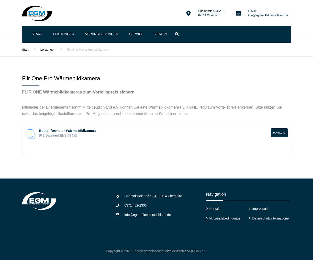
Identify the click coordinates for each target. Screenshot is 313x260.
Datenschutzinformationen (271, 218)
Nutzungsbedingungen (225, 218)
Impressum (260, 209)
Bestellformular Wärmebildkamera (67, 131)
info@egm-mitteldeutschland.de (268, 15)
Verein (160, 34)
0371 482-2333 (136, 205)
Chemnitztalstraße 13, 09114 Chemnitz (153, 196)
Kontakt (215, 209)
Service (136, 34)
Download (279, 133)
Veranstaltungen (101, 34)
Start (37, 34)
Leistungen (63, 34)
